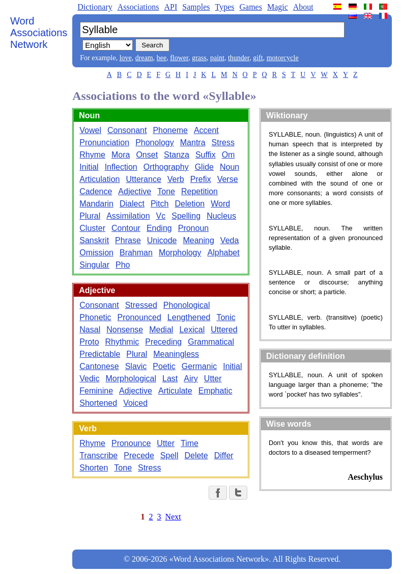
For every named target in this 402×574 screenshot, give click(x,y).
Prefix (200, 179)
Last (170, 378)
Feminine (96, 390)
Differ (224, 455)
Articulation (99, 179)
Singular (94, 264)
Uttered (224, 329)
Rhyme (92, 154)
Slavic (136, 366)
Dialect (132, 203)
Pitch (160, 203)
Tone (166, 191)
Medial (161, 329)
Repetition (199, 191)
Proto (89, 341)
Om (228, 154)
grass (199, 58)
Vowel (90, 130)
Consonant (127, 130)
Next (173, 516)
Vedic (89, 378)
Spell (169, 455)
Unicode (162, 240)
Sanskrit (94, 240)
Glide (204, 167)
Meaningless (176, 354)
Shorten (93, 467)
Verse (227, 179)
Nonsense (124, 329)
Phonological (186, 305)
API (170, 7)
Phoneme (170, 130)
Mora (120, 154)
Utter (213, 378)
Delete (196, 455)
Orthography (166, 167)
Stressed (141, 305)
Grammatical (211, 341)
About (303, 7)
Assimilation (128, 216)
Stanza (176, 154)
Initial (88, 167)
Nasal (89, 329)
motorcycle (283, 58)
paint (217, 58)
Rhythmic (122, 341)
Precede (139, 455)
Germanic (199, 366)
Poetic (164, 366)
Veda (229, 240)
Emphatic (215, 390)
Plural (89, 216)
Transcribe (98, 455)
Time (189, 443)
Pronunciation (104, 142)
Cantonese (99, 366)
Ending (159, 228)
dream (144, 58)
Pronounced (139, 317)
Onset (147, 154)
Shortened (98, 403)
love (126, 58)
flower (179, 58)
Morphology (180, 252)
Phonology (154, 142)
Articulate (175, 390)
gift (258, 58)
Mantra (193, 142)
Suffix (205, 154)
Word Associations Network (38, 32)
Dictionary (94, 7)
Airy (191, 378)
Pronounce (131, 443)
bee (161, 58)
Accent (206, 130)
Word (220, 203)
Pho (123, 264)
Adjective (134, 191)
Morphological (130, 378)
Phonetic (95, 317)
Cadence (95, 191)
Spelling (185, 216)
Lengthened (189, 317)
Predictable (99, 354)
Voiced (135, 403)
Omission (96, 252)
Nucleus (221, 216)
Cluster (92, 228)
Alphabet (224, 252)
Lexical (192, 329)
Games (250, 7)
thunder (238, 58)
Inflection (121, 167)
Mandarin (96, 203)
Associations (138, 7)
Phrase (128, 240)
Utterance (143, 179)
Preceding (163, 341)
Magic (277, 7)
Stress (223, 142)
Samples (196, 7)
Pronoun (193, 228)
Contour (125, 228)
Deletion (190, 203)
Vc (161, 216)
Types (224, 7)
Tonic (225, 317)
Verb (175, 179)
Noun (229, 167)
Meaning (198, 240)
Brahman (136, 252)
